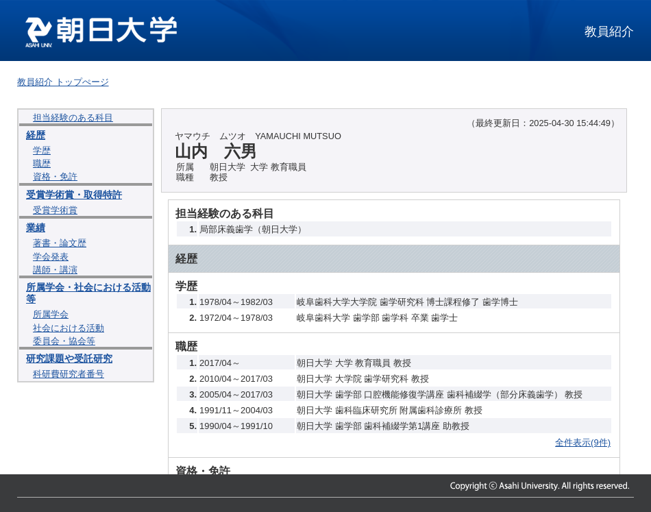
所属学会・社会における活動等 (88, 293)
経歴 (35, 135)
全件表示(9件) (583, 442)
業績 (35, 227)
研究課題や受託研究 (69, 358)
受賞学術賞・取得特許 (74, 194)
